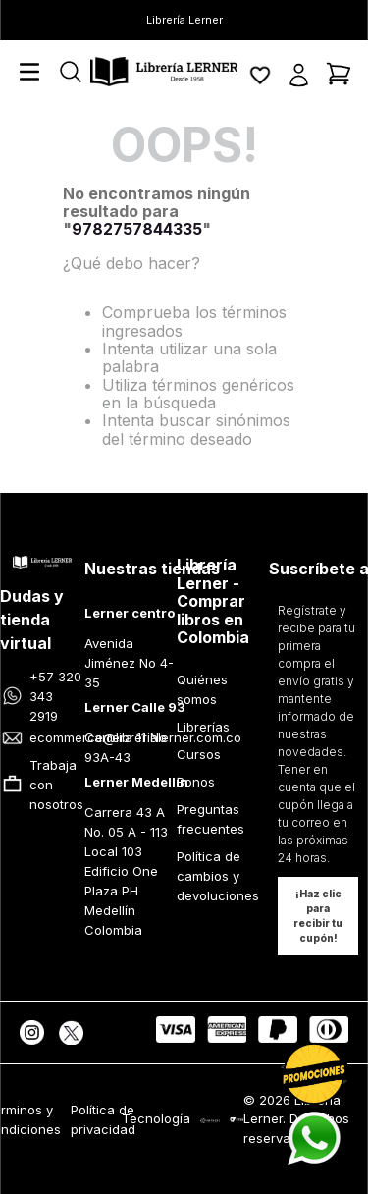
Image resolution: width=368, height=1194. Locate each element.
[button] (299, 73)
